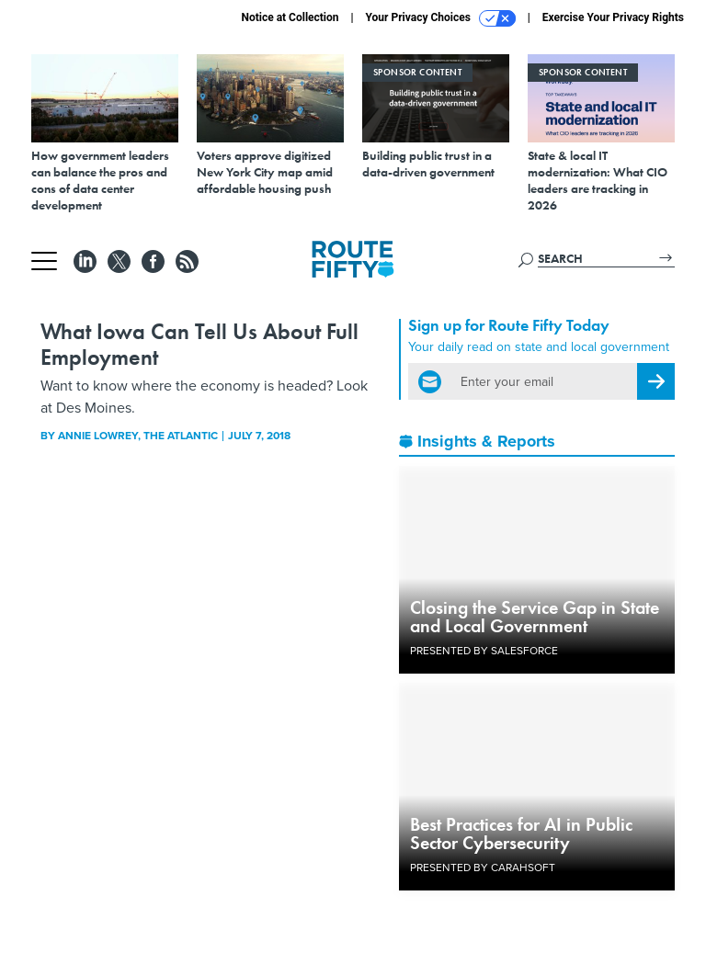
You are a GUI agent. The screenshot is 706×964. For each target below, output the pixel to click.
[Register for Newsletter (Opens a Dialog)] (656, 381)
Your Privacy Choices (441, 18)
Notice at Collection (289, 17)
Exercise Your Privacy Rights (613, 17)
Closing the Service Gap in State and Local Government (534, 616)
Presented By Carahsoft (482, 867)
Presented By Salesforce (484, 650)
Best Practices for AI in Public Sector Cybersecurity (521, 833)
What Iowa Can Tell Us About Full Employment (199, 344)
